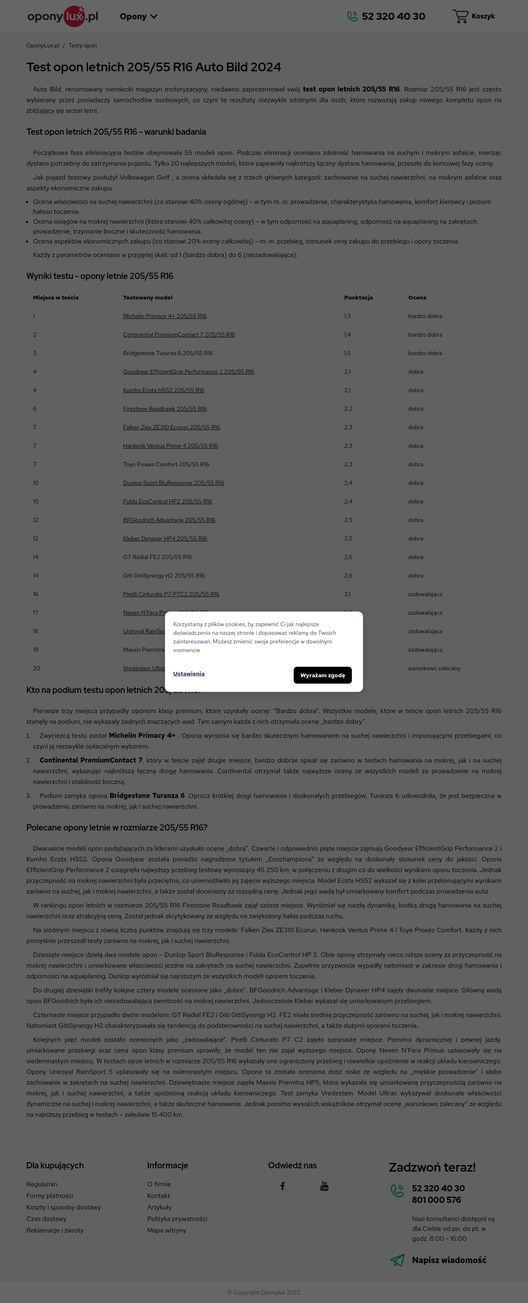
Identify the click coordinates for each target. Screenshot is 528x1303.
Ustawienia (189, 673)
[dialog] (264, 651)
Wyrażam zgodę (322, 674)
